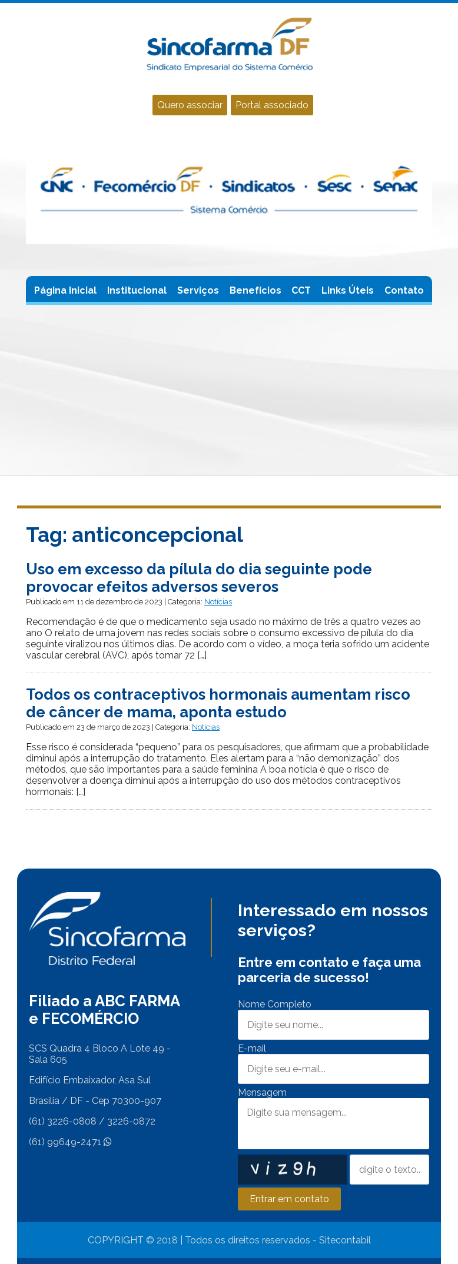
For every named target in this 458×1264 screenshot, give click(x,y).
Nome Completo (274, 1004)
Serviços (198, 290)
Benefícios (255, 290)
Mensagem (262, 1092)
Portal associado (271, 105)
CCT (301, 290)
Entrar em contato (289, 1199)
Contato (404, 290)
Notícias (218, 601)
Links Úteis (347, 290)
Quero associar (190, 105)
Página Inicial (65, 290)
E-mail (252, 1048)
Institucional (137, 290)
